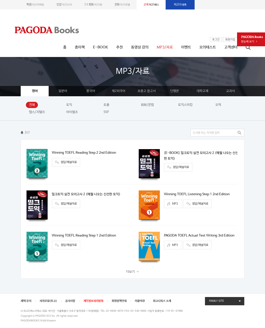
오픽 (218, 105)
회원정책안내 (119, 301)
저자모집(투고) (48, 301)
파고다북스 (151, 4)
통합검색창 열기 (250, 47)
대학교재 (202, 91)
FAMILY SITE (216, 301)
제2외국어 (118, 91)
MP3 (175, 203)
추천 (119, 47)
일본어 (62, 91)
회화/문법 (147, 105)
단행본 (174, 91)
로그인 (216, 39)
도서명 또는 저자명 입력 (206, 132)
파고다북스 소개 (162, 301)
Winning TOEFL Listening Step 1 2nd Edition (197, 194)
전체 (32, 105)
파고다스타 (64, 4)
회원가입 (230, 39)
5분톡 (180, 4)
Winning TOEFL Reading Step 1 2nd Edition (84, 236)
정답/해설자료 (69, 162)
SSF (106, 112)
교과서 (230, 91)
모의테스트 (207, 47)
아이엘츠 (72, 112)
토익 (69, 105)
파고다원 (93, 4)
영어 (35, 91)
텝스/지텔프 (37, 112)
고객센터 (230, 47)
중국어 (90, 91)
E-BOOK (100, 47)
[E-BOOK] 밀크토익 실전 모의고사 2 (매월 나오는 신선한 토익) (201, 155)
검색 (239, 132)
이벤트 (186, 47)
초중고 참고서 (146, 91)
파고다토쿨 (122, 4)
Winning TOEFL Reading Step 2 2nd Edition (84, 153)
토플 (106, 105)
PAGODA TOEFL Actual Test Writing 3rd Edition (199, 236)
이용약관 (140, 301)
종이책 (80, 47)
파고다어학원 (35, 4)
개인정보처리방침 (93, 301)
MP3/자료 (165, 47)
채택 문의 (26, 301)
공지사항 (70, 301)
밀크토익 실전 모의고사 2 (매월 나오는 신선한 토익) (86, 194)
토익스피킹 (185, 105)
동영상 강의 (139, 47)
